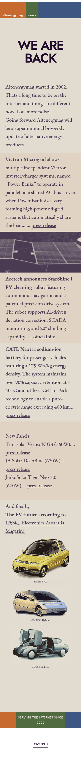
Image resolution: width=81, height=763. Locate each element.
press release (43, 225)
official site (44, 336)
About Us (40, 744)
